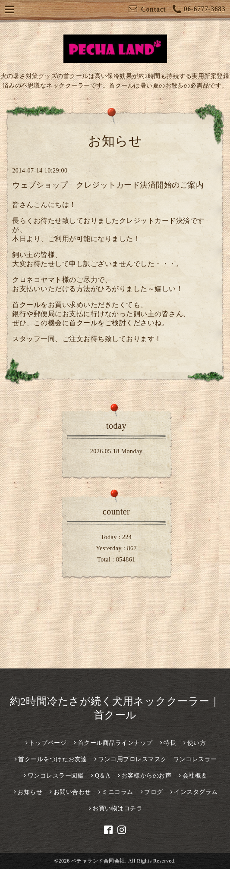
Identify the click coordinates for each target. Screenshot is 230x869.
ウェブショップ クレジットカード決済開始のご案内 (108, 185)
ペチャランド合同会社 (98, 861)
